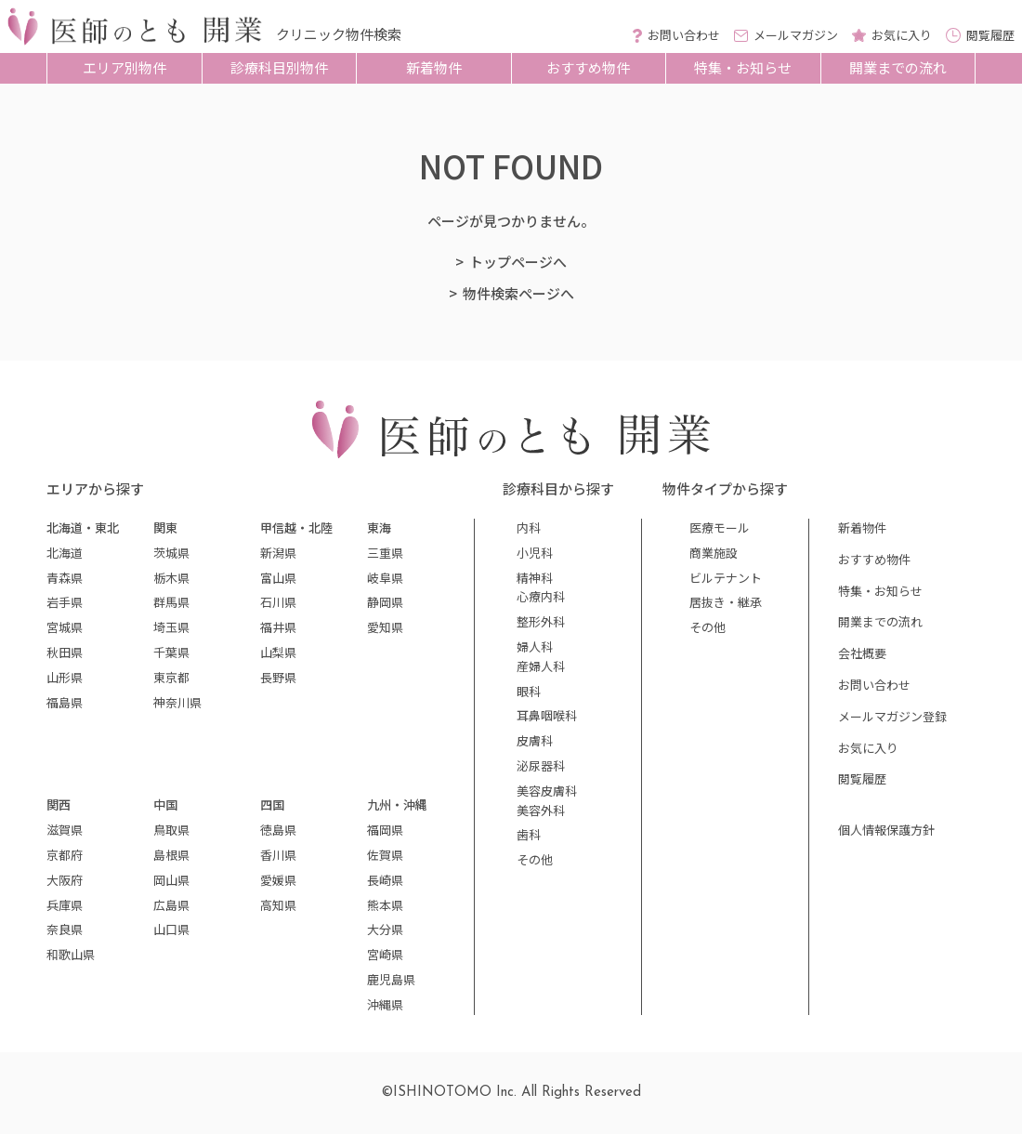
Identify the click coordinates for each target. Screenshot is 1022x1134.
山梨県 (278, 652)
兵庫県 (64, 905)
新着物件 (434, 67)
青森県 (64, 578)
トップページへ (518, 261)
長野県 (278, 677)
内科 (529, 527)
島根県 (171, 855)
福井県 (278, 627)
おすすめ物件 (588, 67)
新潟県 (278, 552)
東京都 (171, 677)
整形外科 (541, 621)
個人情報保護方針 (886, 829)
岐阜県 (385, 578)
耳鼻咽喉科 (547, 715)
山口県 (171, 929)
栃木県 (171, 578)
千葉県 (171, 652)
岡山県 (171, 880)
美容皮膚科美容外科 (547, 800)
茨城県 (171, 552)
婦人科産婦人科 (541, 656)
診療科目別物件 (279, 67)
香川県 (278, 855)
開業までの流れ (898, 67)
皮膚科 (535, 740)
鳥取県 (171, 829)
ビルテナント (725, 578)
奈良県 (64, 929)
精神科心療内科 (541, 587)
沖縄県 (385, 1004)
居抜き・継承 (725, 602)
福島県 (64, 702)
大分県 (385, 929)
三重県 (385, 552)
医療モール (719, 527)
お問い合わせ (874, 684)
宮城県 (64, 627)
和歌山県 (70, 954)
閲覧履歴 (862, 778)
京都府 (64, 855)
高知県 (278, 905)
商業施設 (713, 552)
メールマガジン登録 (892, 716)
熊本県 (385, 905)
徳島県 (278, 829)
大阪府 (64, 880)
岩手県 (64, 602)
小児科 (535, 552)
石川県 (278, 602)
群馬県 (171, 602)
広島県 (171, 905)
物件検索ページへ (518, 293)
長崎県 (385, 880)
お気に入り (868, 748)
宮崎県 (385, 954)
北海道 (64, 552)
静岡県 (385, 602)
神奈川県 (177, 702)
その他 (535, 859)
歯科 (529, 834)
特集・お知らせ (743, 67)
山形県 (64, 677)
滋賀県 (64, 829)
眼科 (529, 691)
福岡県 (385, 829)
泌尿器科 (541, 765)
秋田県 (64, 652)
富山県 (278, 578)
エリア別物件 (124, 67)
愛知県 (385, 627)
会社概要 (862, 653)
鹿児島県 (391, 979)
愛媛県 (278, 880)
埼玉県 (171, 627)
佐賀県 (385, 855)
